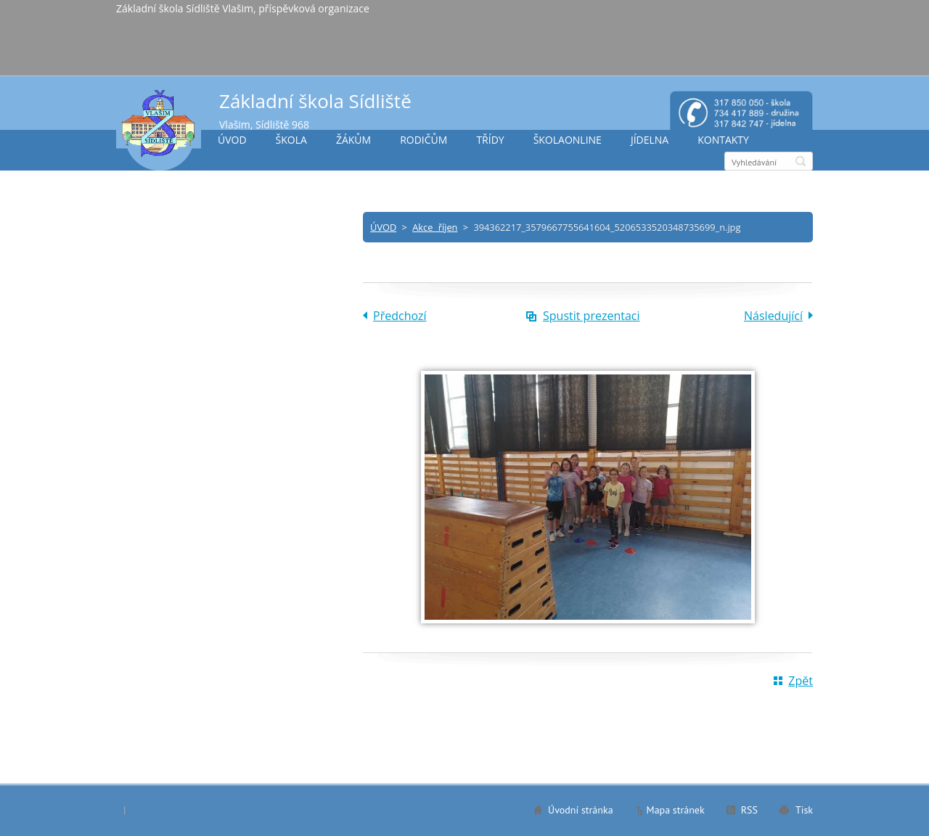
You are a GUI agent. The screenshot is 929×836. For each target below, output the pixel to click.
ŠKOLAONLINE (567, 140)
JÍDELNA (649, 140)
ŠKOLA (291, 140)
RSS (749, 809)
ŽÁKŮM (353, 140)
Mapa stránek (676, 809)
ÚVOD (232, 140)
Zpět (800, 681)
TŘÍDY (490, 140)
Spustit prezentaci (591, 316)
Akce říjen (434, 227)
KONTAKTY (723, 140)
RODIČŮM (423, 140)
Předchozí (400, 316)
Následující (773, 316)
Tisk (804, 809)
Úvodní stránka (580, 809)
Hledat (801, 161)
